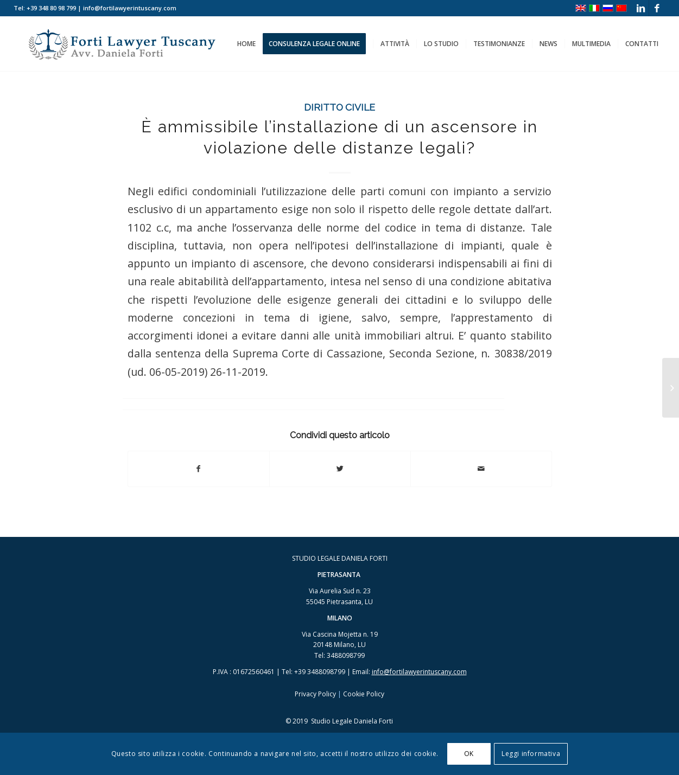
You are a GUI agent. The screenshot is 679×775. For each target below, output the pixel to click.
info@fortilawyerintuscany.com (419, 671)
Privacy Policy (315, 694)
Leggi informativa (531, 753)
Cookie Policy (363, 694)
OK (469, 753)
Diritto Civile (339, 107)
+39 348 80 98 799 (51, 8)
